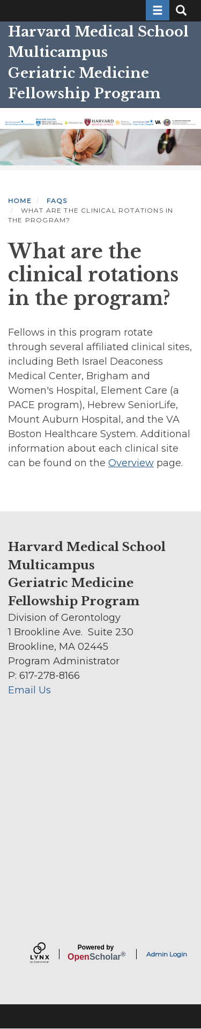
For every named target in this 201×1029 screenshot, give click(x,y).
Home (20, 201)
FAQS (57, 201)
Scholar (96, 952)
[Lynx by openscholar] (49, 954)
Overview (131, 463)
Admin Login (166, 954)
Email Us (29, 690)
